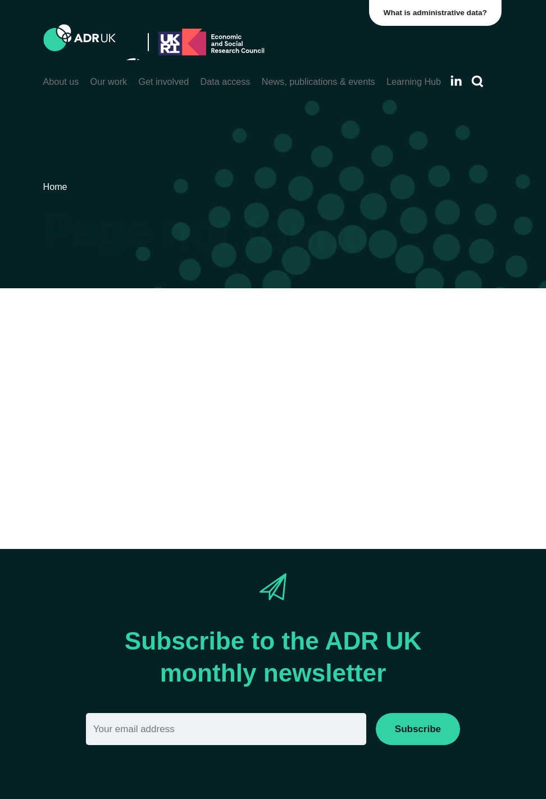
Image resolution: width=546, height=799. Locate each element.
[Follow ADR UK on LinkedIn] (456, 80)
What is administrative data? (437, 12)
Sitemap (292, 433)
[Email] (226, 729)
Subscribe (418, 729)
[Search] (477, 81)
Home (248, 433)
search (140, 453)
